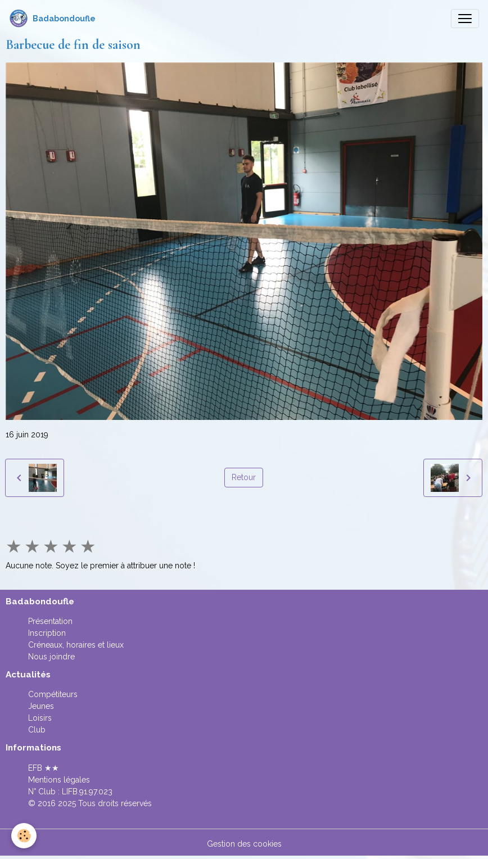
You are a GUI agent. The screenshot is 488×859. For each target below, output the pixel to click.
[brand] (52, 18)
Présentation (50, 621)
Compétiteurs (53, 694)
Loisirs (40, 717)
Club (37, 729)
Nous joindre (51, 656)
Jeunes (41, 706)
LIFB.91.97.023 (87, 791)
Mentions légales (59, 779)
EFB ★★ (43, 767)
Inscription (47, 633)
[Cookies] (24, 835)
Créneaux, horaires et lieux (76, 644)
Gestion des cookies (244, 843)
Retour (244, 477)
